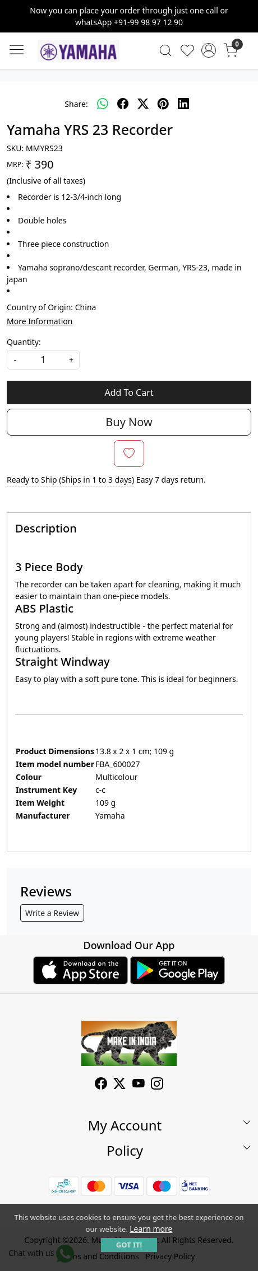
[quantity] (43, 360)
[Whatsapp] (103, 103)
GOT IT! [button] (129, 1245)
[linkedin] (183, 103)
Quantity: (24, 342)
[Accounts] (209, 50)
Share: (75, 104)
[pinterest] (163, 103)
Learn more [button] (151, 1228)
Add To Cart (128, 392)
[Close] (245, 13)
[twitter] (143, 103)
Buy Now (128, 421)
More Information (39, 321)
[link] (165, 50)
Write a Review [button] (52, 913)
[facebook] (123, 103)
